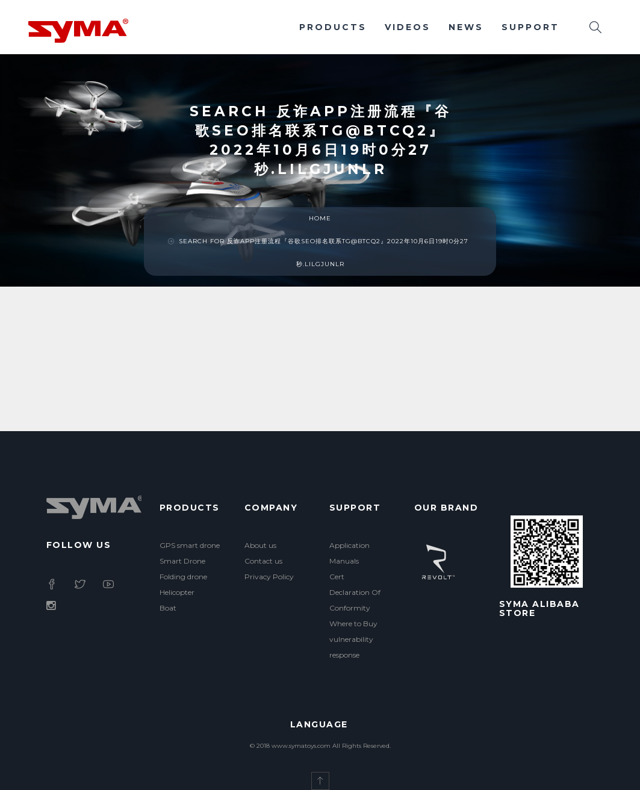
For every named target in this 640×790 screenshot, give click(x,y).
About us (260, 545)
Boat (168, 607)
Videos (407, 27)
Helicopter (177, 592)
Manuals (344, 560)
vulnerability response (351, 647)
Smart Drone (182, 560)
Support (530, 27)
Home (320, 218)
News (466, 27)
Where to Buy (353, 623)
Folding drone (183, 576)
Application (349, 545)
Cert (336, 576)
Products (333, 27)
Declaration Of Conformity (355, 600)
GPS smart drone (190, 545)
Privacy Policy (269, 576)
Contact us (263, 560)
